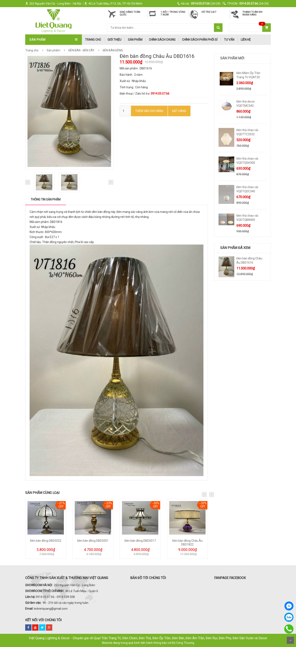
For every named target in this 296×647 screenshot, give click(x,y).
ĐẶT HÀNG (179, 111)
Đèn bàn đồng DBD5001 (93, 540)
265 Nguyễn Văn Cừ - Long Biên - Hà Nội (53, 3)
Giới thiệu (114, 39)
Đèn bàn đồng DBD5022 (45, 540)
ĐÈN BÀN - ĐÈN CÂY (85, 50)
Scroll (290, 640)
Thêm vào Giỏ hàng (149, 111)
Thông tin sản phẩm (45, 199)
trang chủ (93, 39)
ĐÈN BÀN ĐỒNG (112, 50)
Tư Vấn (229, 39)
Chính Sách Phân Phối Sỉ (199, 39)
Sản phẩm (135, 39)
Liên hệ (246, 39)
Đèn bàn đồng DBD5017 (140, 540)
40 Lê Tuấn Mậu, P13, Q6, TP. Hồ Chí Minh (113, 3)
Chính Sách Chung (162, 39)
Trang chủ (31, 50)
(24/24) (199, 3)
